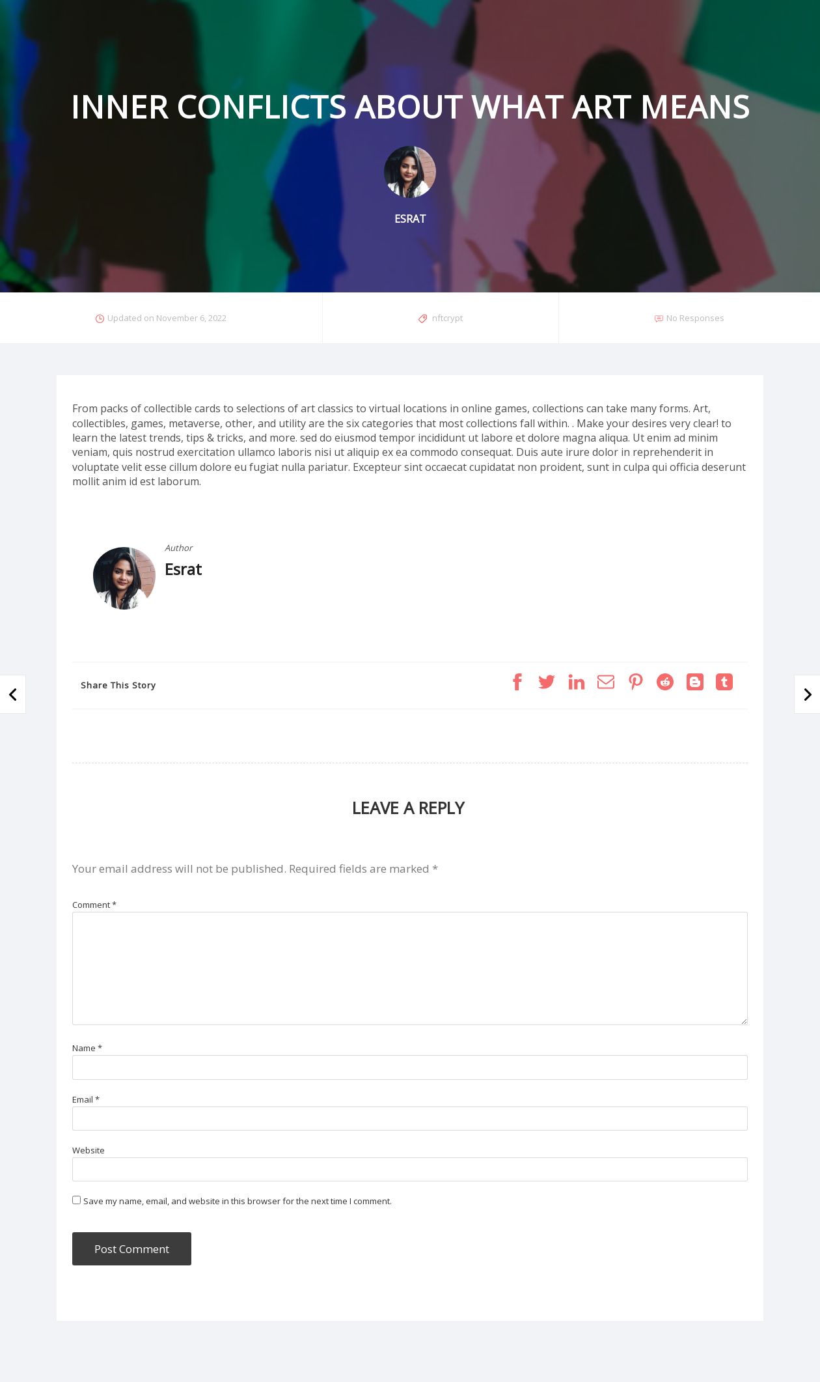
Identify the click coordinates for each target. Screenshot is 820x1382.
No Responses (695, 318)
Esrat (183, 569)
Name (87, 1048)
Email (86, 1099)
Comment (94, 904)
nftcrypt (447, 318)
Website (88, 1150)
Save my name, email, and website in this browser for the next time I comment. (237, 1201)
